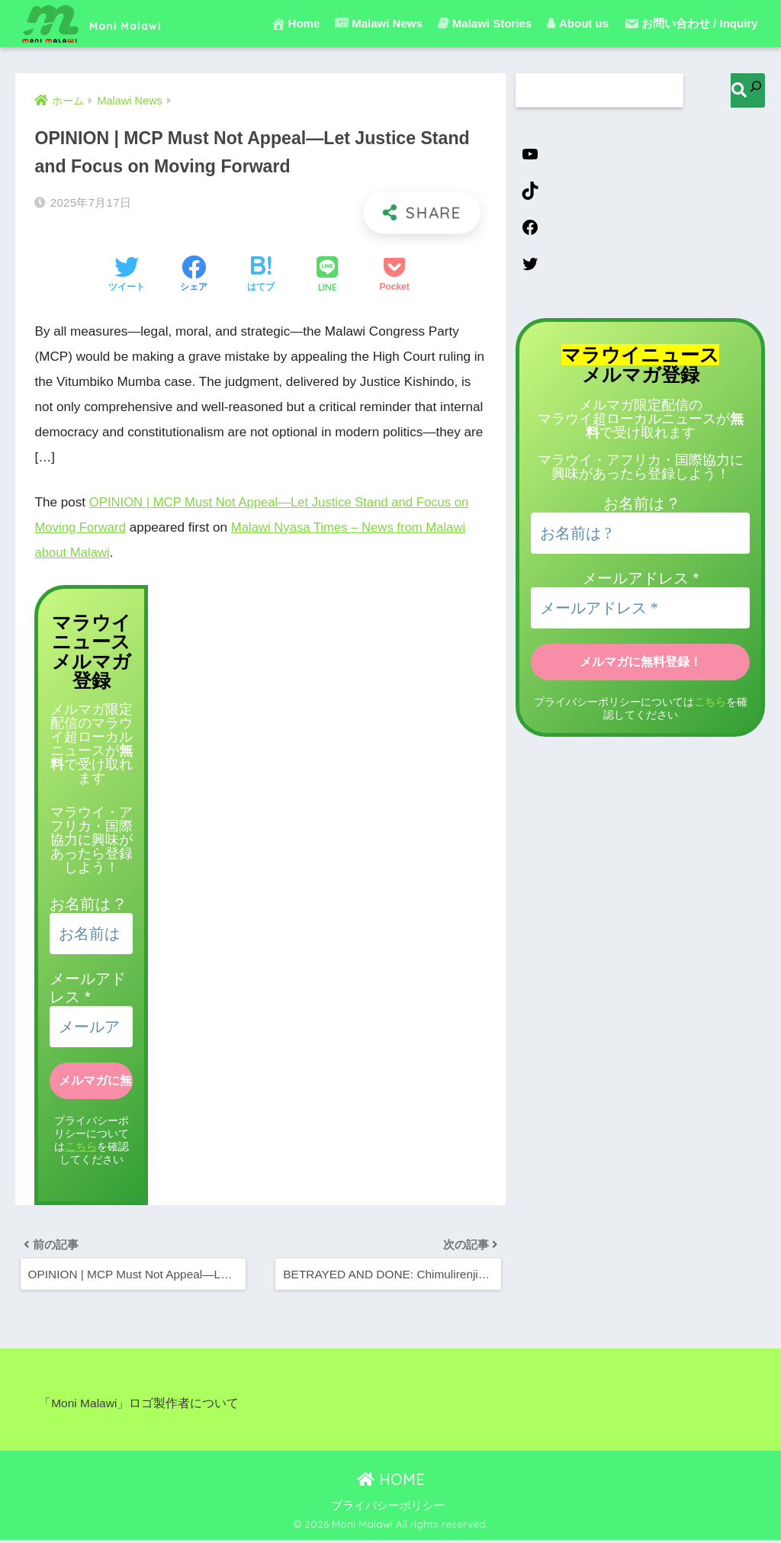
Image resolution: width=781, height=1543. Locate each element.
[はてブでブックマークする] (261, 275)
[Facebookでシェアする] (193, 275)
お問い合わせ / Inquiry (691, 23)
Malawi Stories (485, 23)
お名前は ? (87, 903)
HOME (391, 1482)
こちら (81, 1146)
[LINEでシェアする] (327, 276)
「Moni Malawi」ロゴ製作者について (139, 1406)
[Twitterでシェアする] (126, 275)
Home (295, 23)
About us (578, 23)
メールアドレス (640, 581)
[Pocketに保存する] (394, 275)
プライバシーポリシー (388, 1509)
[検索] (748, 90)
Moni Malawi (110, 23)
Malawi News (379, 23)
